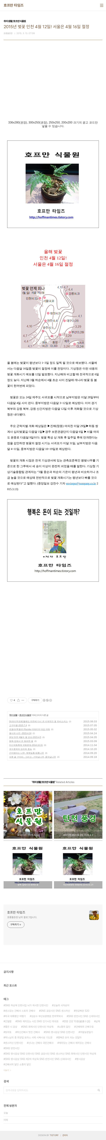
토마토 (8, 1032)
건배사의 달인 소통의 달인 (18, 1064)
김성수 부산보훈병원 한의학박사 (47, 1016)
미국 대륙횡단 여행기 (15, 1016)
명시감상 (80, 1059)
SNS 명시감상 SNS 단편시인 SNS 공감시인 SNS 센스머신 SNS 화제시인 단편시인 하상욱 (50, 1053)
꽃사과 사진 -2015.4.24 (20, 733)
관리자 (65, 1135)
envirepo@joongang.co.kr (81, 483)
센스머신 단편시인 (14, 1042)
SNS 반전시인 (12, 1048)
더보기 (6, 1070)
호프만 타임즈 (13, 5)
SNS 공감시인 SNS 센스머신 (55, 1010)
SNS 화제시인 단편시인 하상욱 (38, 1026)
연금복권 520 (82, 1010)
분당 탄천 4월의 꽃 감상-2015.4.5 (25, 737)
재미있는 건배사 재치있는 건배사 (75, 1042)
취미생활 (13, 715)
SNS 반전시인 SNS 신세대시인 (84, 1016)
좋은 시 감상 (11, 1026)
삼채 (98, 1021)
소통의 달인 (64, 1026)
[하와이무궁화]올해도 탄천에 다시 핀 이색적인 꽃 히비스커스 (38, 721)
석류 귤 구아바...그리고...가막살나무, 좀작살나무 (32, 757)
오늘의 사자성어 (61, 1005)
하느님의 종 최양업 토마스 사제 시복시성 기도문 (28, 1037)
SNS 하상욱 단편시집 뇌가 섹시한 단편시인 (26, 1005)
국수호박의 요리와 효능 (20, 749)
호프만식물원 (25, 715)
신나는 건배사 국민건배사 (40, 1042)
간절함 (8, 1021)
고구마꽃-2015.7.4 (18, 725)
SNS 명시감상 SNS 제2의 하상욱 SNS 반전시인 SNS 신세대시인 (38, 1059)
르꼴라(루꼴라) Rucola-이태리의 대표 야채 (29, 729)
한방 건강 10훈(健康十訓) (77, 1021)
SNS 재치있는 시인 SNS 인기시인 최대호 (37, 1021)
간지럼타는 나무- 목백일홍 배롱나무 (26, 753)
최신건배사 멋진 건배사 (28, 1032)
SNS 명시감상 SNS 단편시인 (60, 1032)
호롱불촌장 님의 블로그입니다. (22, 917)
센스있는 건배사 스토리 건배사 (20, 1010)
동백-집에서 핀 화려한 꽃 (21, 741)
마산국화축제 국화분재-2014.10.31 (26, 745)
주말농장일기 (86, 1032)
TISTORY (54, 1135)
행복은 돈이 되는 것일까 (69, 1037)
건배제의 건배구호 (85, 1026)
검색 (98, 1090)
